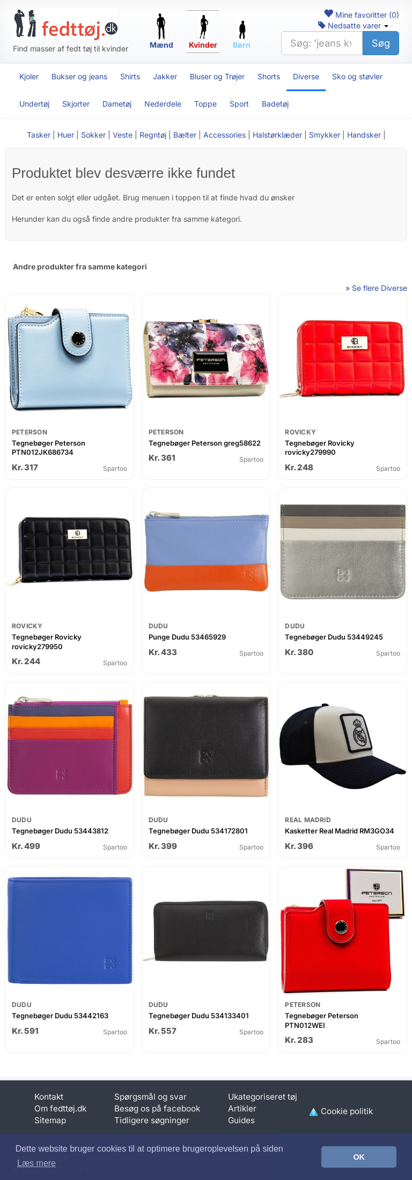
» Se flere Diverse (376, 287)
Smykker (324, 134)
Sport (239, 103)
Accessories (224, 134)
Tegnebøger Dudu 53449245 (334, 637)
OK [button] (359, 1157)
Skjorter (76, 103)
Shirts (130, 76)
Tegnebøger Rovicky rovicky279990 (320, 448)
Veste (123, 134)
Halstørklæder (277, 134)
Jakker (165, 76)
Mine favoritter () (361, 14)
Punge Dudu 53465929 (187, 637)
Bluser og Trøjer (217, 76)
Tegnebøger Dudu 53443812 (60, 830)
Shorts (269, 76)
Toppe (205, 103)
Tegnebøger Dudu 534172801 (198, 830)
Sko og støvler (357, 76)
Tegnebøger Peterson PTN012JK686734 (48, 448)
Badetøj (275, 103)
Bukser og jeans (79, 76)
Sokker (93, 134)
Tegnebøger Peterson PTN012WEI (321, 1020)
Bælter (184, 134)
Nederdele (162, 103)
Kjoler (29, 76)
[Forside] (66, 25)
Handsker (364, 134)
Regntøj (152, 134)
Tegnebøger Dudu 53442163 (60, 1015)
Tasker (38, 134)
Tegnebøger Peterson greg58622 (205, 443)
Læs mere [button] (36, 1163)
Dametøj (116, 103)
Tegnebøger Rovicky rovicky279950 (47, 642)
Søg (381, 43)
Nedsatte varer (353, 25)
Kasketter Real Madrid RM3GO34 (339, 830)
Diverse (306, 76)
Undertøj (34, 103)
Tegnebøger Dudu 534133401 (199, 1015)
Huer (65, 134)
